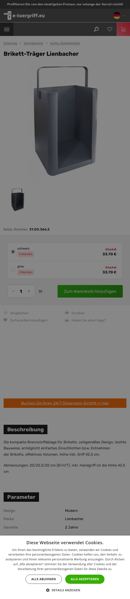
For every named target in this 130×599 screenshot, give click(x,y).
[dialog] (65, 299)
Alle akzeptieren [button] (85, 579)
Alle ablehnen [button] (43, 579)
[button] (65, 590)
